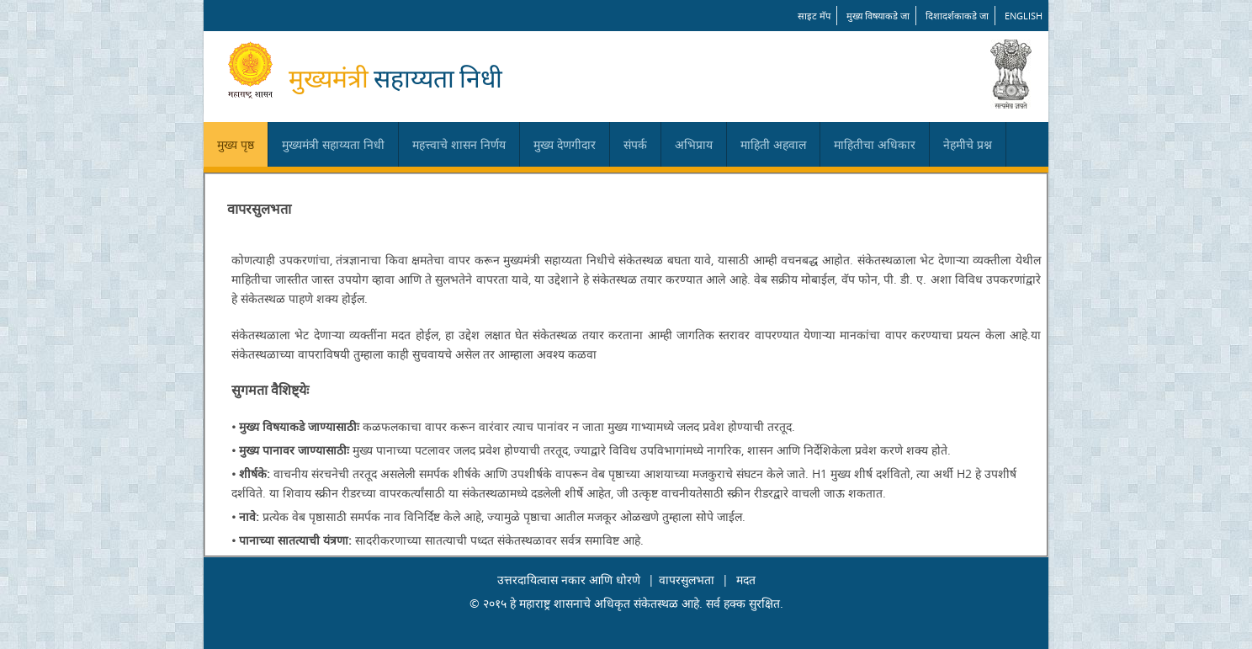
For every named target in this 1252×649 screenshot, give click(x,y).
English (1023, 15)
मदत (746, 580)
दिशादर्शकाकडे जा (957, 15)
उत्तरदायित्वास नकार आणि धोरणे (568, 580)
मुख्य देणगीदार (564, 144)
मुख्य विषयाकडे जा (878, 15)
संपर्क (635, 144)
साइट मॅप (814, 15)
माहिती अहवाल (773, 144)
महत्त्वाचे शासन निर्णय (459, 144)
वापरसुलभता (686, 580)
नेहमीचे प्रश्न (967, 144)
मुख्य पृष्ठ (235, 144)
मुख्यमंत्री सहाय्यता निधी (333, 144)
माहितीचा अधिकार (874, 144)
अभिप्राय (694, 144)
